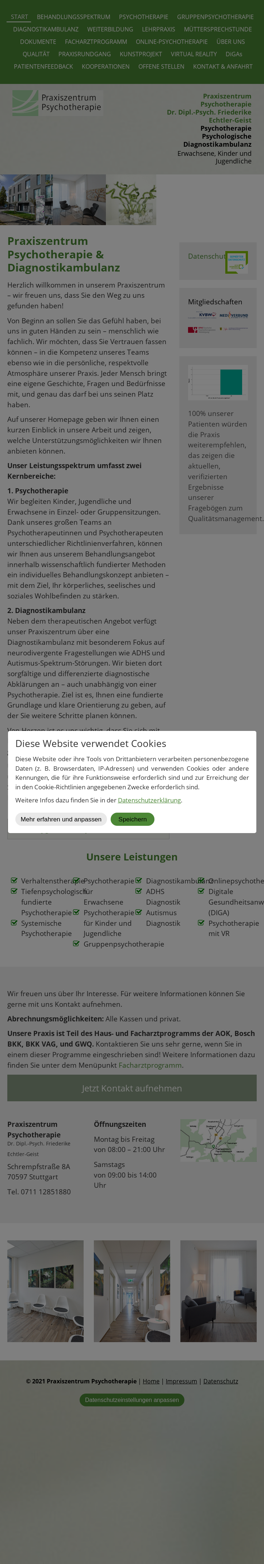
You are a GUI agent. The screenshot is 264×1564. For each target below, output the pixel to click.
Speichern (132, 819)
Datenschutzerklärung (149, 800)
